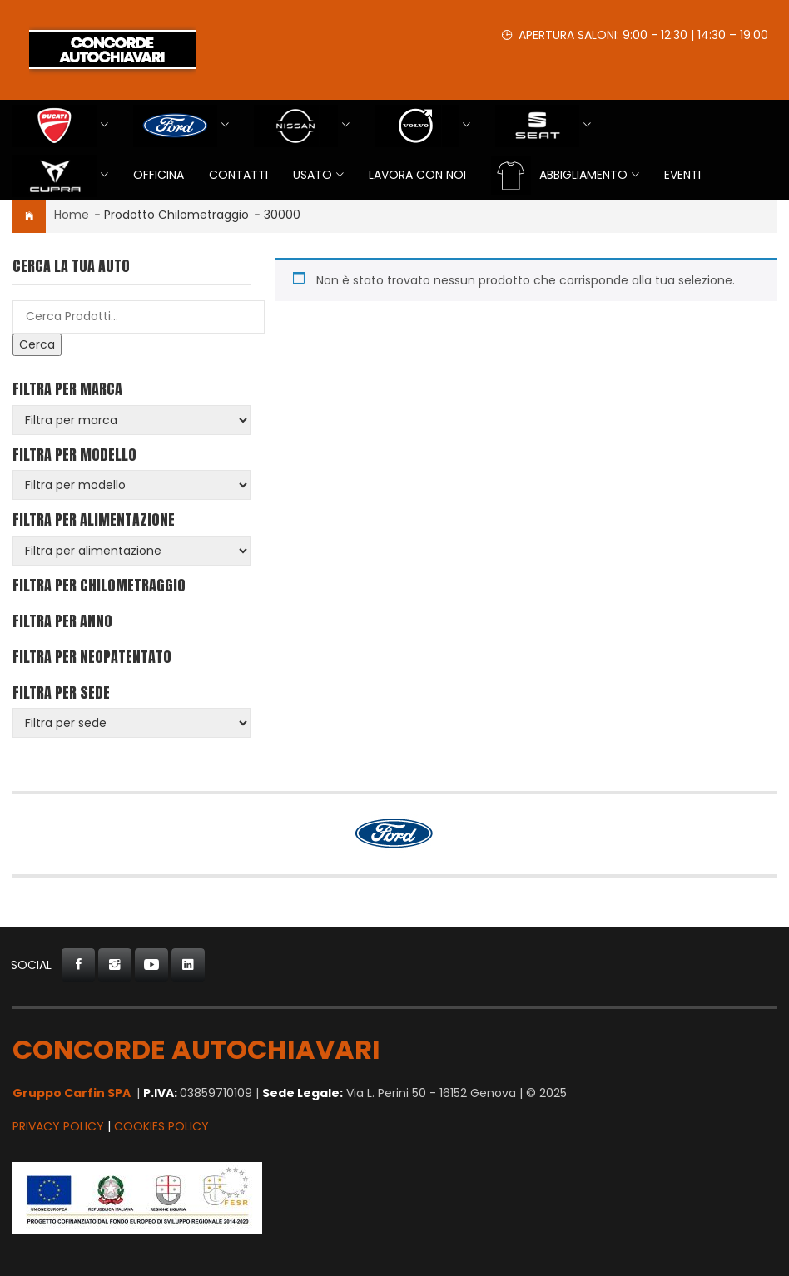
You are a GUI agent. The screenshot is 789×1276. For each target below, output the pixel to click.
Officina (158, 174)
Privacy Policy (58, 1126)
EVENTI (682, 174)
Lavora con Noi (417, 174)
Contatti (238, 174)
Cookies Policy (161, 1126)
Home (71, 214)
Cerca (37, 344)
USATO (312, 174)
